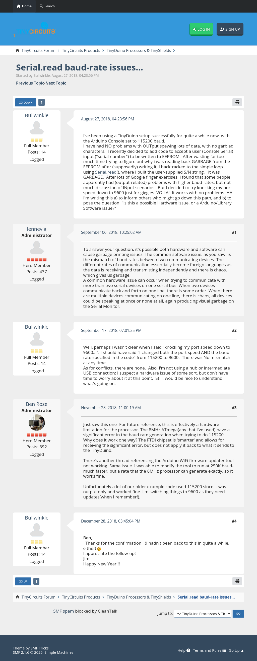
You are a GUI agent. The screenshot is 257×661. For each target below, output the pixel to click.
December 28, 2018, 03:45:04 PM (110, 521)
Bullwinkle (36, 115)
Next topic (55, 83)
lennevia (36, 229)
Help (183, 650)
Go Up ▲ (236, 650)
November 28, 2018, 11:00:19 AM (111, 407)
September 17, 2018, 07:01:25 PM (111, 330)
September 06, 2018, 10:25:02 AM (111, 232)
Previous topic (30, 83)
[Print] (237, 102)
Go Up (23, 581)
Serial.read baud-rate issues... (79, 67)
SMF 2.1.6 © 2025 (27, 652)
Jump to (165, 613)
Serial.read (106, 172)
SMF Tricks (40, 647)
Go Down (26, 102)
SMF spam (63, 611)
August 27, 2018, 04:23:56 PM (107, 119)
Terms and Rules (209, 650)
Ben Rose (36, 404)
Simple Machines (58, 652)
